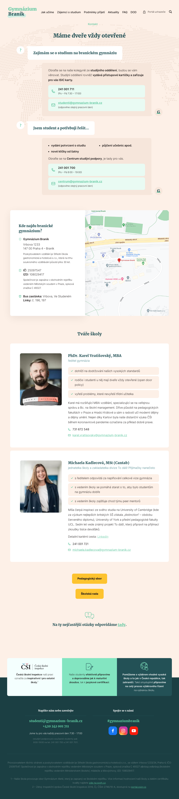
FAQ (124, 12)
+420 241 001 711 (56, 726)
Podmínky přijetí (94, 12)
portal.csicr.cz (138, 786)
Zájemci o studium (69, 12)
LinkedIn (102, 536)
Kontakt (93, 24)
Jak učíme (47, 12)
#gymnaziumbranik (123, 721)
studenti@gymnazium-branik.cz (80, 102)
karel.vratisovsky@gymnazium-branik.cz (100, 435)
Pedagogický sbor (89, 578)
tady (122, 624)
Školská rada (89, 593)
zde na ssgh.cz (97, 782)
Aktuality (113, 12)
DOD (133, 12)
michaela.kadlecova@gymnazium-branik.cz (102, 549)
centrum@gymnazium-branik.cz (80, 181)
